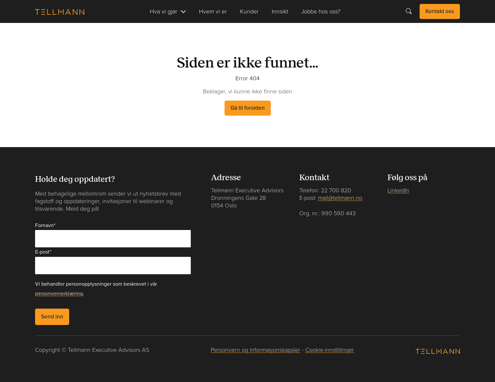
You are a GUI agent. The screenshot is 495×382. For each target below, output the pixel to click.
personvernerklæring (59, 293)
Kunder (249, 11)
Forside (44, 33)
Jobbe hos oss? (320, 11)
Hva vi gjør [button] (163, 11)
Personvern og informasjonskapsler (255, 350)
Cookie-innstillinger (329, 350)
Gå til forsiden (247, 108)
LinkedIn (398, 190)
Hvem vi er (213, 11)
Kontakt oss (440, 11)
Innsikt (280, 11)
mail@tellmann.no (340, 198)
